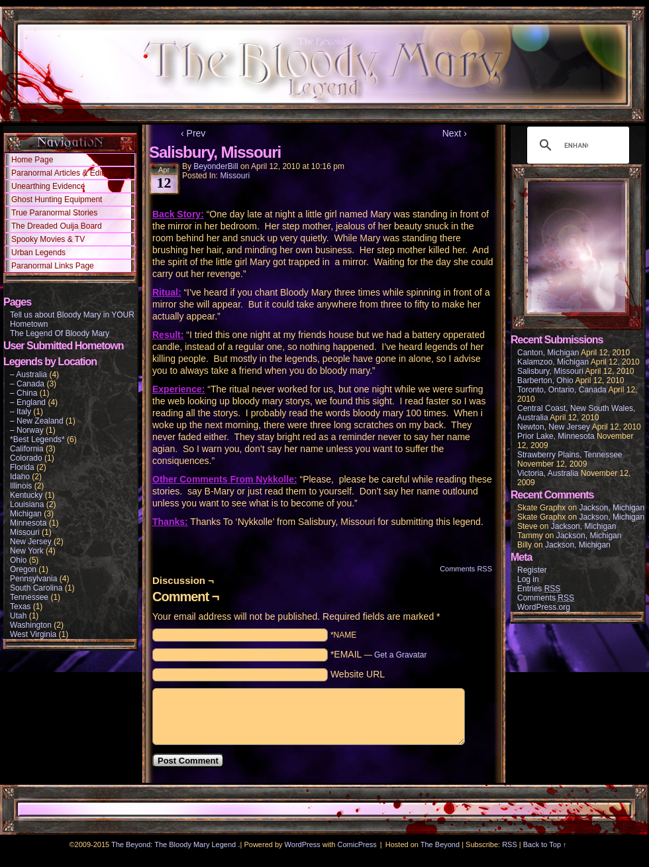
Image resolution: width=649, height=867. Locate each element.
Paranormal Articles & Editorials (67, 173)
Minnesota (28, 523)
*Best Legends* (37, 439)
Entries (538, 589)
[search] (576, 145)
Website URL (357, 674)
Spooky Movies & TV (48, 239)
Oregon (23, 569)
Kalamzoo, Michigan (553, 362)
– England (28, 402)
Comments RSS (466, 569)
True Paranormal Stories (54, 212)
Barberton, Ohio (545, 380)
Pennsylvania (33, 578)
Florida (22, 467)
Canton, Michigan (548, 352)
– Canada (27, 383)
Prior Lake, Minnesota (556, 436)
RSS (509, 844)
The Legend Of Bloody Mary (59, 333)
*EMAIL (378, 654)
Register (532, 570)
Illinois (21, 486)
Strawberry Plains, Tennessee (570, 454)
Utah (18, 615)
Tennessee (29, 597)
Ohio (18, 560)
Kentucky (26, 495)
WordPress (303, 844)
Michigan (26, 513)
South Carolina (36, 588)
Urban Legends (38, 252)
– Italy (20, 411)
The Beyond (440, 844)
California (27, 448)
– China (23, 393)
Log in (528, 579)
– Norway (27, 430)
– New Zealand (37, 421)
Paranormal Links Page (52, 265)
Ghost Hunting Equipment (56, 199)
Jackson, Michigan (611, 507)
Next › (454, 133)
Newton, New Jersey (553, 427)
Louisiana (27, 504)
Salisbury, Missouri (550, 371)
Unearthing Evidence (48, 186)
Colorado (26, 458)
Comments (545, 598)
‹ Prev (193, 133)
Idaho (20, 476)
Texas (20, 606)
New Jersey (31, 541)
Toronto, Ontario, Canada (562, 389)
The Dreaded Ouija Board (56, 226)
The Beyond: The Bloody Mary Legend (173, 844)
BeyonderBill (215, 166)
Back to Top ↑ (545, 844)
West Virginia (33, 634)
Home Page (32, 159)
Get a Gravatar (400, 655)
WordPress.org (543, 607)
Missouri (25, 532)
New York (27, 550)
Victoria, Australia (548, 473)
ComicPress (357, 844)
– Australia (28, 374)
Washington (31, 625)
